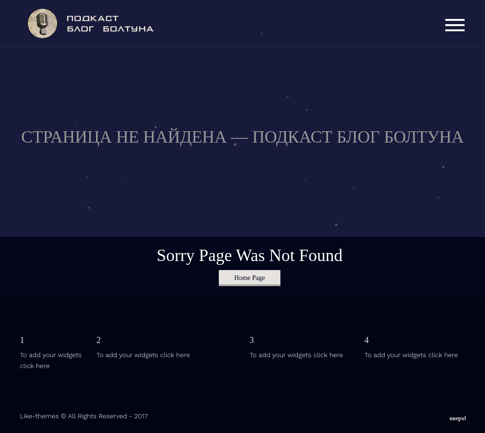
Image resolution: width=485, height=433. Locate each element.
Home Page (249, 277)
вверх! (457, 416)
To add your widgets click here (143, 355)
